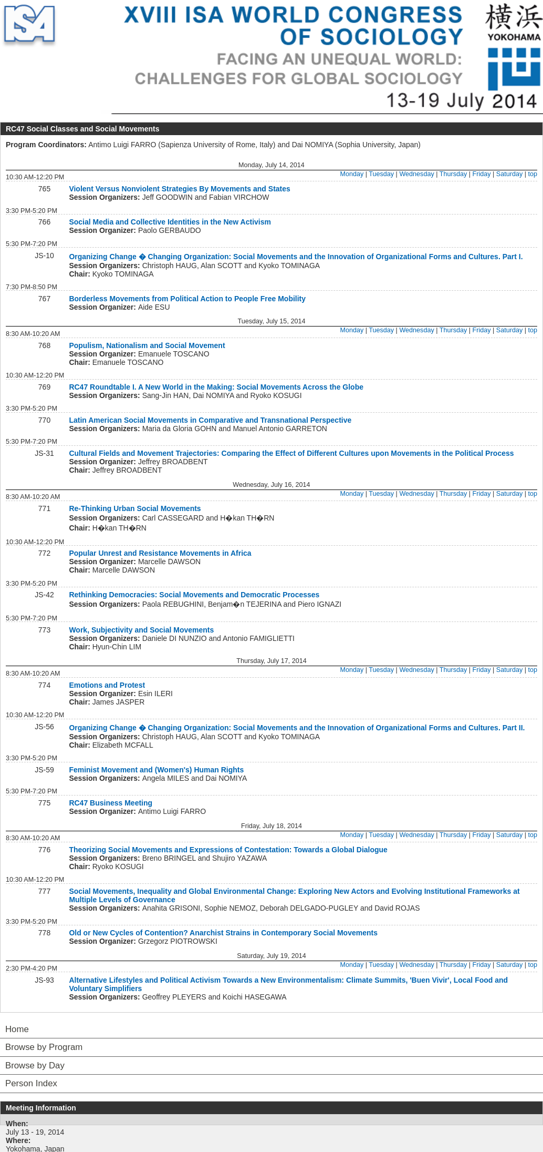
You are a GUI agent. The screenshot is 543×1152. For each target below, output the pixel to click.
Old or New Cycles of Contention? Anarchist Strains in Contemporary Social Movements (223, 933)
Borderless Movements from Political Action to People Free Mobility (187, 298)
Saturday (509, 174)
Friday (482, 174)
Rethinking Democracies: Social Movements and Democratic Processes (194, 594)
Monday (351, 174)
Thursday (453, 174)
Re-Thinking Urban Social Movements (135, 508)
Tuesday (381, 174)
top (532, 174)
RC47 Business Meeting (110, 803)
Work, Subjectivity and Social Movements (141, 630)
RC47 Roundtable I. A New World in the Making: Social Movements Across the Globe (216, 387)
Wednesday (416, 174)
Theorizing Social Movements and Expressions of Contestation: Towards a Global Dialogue (228, 849)
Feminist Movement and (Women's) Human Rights (156, 770)
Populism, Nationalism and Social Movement (147, 345)
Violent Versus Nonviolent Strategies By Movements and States (179, 189)
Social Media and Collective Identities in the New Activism (170, 222)
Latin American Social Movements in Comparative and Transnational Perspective (210, 420)
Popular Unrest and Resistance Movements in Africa (160, 553)
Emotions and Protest (107, 685)
